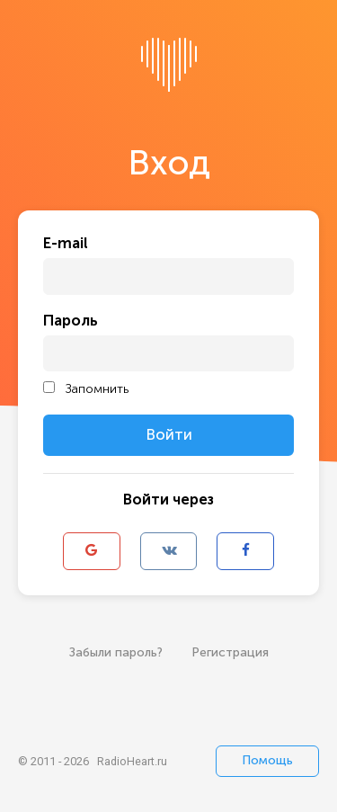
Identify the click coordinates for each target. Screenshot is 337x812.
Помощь (267, 760)
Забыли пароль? (116, 652)
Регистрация (230, 652)
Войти (169, 434)
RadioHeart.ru (132, 761)
